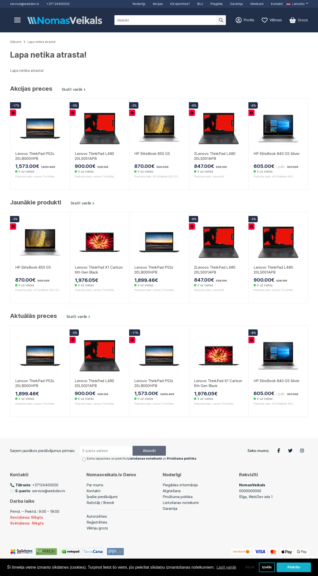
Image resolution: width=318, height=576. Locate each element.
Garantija (236, 4)
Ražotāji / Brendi (100, 502)
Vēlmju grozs (97, 528)
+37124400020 (45, 485)
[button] (297, 4)
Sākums (16, 42)
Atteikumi (257, 4)
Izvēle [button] (266, 567)
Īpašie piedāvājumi (102, 496)
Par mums (94, 485)
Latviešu (295, 4)
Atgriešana (172, 490)
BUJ (200, 4)
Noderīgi (139, 4)
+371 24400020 (58, 4)
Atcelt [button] (249, 567)
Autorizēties (96, 516)
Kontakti (277, 4)
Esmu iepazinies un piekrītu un (141, 459)
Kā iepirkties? (180, 4)
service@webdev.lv (24, 4)
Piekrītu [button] (293, 567)
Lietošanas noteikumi (181, 502)
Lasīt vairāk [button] (227, 567)
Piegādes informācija (180, 485)
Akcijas (158, 4)
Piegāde (216, 4)
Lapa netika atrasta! (41, 42)
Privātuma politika (178, 496)
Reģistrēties (96, 522)
